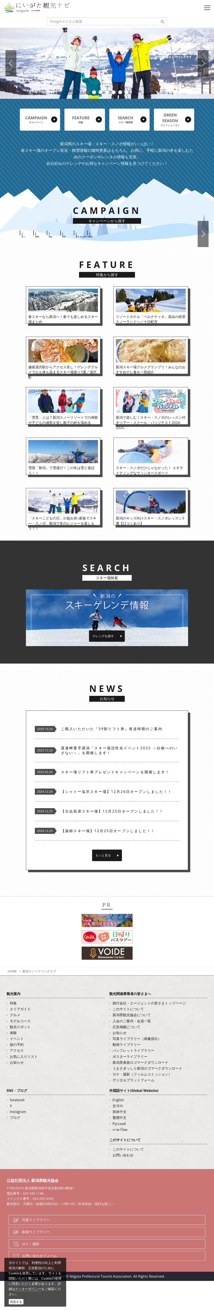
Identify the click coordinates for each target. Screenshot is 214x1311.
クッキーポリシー (28, 1289)
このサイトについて (128, 1039)
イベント (17, 1068)
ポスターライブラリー (130, 1086)
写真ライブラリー (36, 1250)
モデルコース (20, 1050)
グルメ (15, 1045)
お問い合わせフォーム (39, 1285)
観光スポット (20, 1056)
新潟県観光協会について (132, 1045)
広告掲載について (126, 1056)
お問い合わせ (123, 1185)
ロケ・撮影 (30, 1273)
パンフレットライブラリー (133, 1080)
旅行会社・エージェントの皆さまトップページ (149, 1033)
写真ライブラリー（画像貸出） (137, 1068)
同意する (16, 1302)
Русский (119, 1153)
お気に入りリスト (24, 1086)
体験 (13, 1062)
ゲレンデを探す (103, 666)
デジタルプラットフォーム (133, 1110)
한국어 (118, 1135)
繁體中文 (119, 1147)
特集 (13, 1033)
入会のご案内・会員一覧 (132, 1050)
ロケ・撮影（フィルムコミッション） (142, 1104)
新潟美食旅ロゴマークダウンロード (140, 1092)
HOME (12, 1001)
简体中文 (119, 1141)
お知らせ (17, 1092)
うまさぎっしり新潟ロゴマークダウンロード (147, 1098)
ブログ (15, 1147)
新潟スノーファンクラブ (39, 1001)
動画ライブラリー (126, 1074)
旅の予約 (17, 1074)
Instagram (18, 1141)
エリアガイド (20, 1039)
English (118, 1129)
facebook (17, 1129)
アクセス (17, 1080)
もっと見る (103, 885)
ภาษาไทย (120, 1159)
